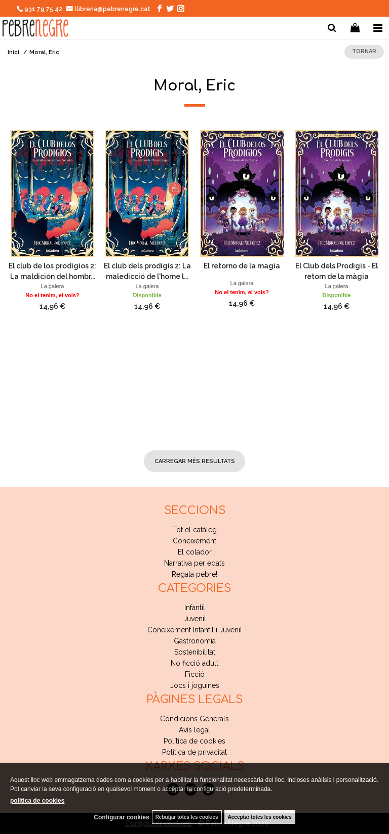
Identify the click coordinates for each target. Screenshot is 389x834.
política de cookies (37, 800)
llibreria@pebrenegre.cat (108, 9)
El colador (195, 552)
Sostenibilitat (194, 652)
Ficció (195, 674)
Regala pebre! (194, 574)
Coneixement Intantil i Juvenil (194, 630)
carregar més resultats (194, 461)
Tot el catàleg (195, 530)
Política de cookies (194, 741)
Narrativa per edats (194, 563)
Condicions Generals (194, 719)
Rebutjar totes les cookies (186, 817)
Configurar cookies (121, 817)
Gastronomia (195, 641)
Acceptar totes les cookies (260, 817)
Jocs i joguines (194, 685)
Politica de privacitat (194, 752)
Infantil (194, 608)
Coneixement (194, 541)
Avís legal (194, 730)
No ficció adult (194, 663)
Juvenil (194, 619)
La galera (52, 286)
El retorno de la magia (242, 266)
